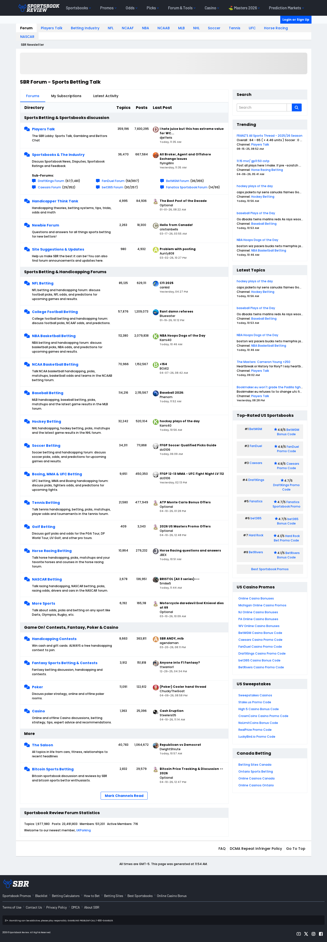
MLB (181, 28)
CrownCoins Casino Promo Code (263, 716)
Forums (32, 95)
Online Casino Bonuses (256, 598)
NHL (196, 28)
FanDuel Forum (113, 181)
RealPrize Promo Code (255, 730)
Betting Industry (85, 28)
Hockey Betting (46, 421)
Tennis (234, 28)
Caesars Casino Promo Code (260, 640)
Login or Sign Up (295, 19)
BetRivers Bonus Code (288, 555)
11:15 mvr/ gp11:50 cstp (253, 161)
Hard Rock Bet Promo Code (287, 538)
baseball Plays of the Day (256, 213)
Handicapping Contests (54, 638)
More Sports (43, 603)
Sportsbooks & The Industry (58, 154)
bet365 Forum (112, 187)
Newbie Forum (45, 225)
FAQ (222, 848)
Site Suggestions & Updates (58, 249)
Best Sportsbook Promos (270, 569)
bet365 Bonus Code (287, 521)
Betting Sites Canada (254, 765)
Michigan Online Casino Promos (262, 605)
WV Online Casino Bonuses (259, 626)
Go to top (295, 848)
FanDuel (256, 446)
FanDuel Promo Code (288, 449)
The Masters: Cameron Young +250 (263, 362)
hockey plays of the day (255, 186)
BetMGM (255, 429)
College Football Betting (55, 311)
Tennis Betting (46, 502)
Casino (38, 711)
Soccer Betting (46, 445)
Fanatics (256, 501)
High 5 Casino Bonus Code (258, 709)
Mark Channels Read (124, 795)
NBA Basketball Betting (54, 335)
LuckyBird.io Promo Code (256, 736)
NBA (145, 28)
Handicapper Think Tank (55, 201)
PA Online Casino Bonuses (258, 619)
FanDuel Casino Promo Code (260, 646)
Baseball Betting (47, 392)
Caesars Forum (49, 187)
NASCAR (27, 36)
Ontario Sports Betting (255, 771)
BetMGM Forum (177, 181)
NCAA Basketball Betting (55, 364)
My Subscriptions (66, 95)
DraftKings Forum (51, 181)
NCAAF (128, 28)
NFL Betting (42, 283)
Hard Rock (256, 535)
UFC (252, 28)
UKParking (83, 830)
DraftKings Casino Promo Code (262, 653)
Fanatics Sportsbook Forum (186, 187)
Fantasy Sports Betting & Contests (64, 662)
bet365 (256, 518)
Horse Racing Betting (52, 550)
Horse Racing (276, 28)
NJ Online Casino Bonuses (258, 612)
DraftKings (256, 480)
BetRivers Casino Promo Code (261, 667)
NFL (110, 28)
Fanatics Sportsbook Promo (286, 504)
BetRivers (256, 552)
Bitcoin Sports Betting (53, 769)
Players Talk (51, 28)
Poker (37, 687)
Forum (26, 28)
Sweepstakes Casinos (255, 695)
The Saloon (42, 745)
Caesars (255, 463)
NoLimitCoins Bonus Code (258, 723)
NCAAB (163, 28)
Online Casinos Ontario (256, 785)
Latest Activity (105, 95)
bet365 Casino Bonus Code (259, 660)
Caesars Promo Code (288, 466)
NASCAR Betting (47, 579)
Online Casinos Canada (256, 778)
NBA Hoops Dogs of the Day (257, 240)
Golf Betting (43, 526)
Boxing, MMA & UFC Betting (57, 474)
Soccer (214, 28)
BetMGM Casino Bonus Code (260, 633)
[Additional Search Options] (289, 107)
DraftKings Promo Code (286, 487)
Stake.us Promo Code (254, 702)
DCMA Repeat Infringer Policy (256, 848)
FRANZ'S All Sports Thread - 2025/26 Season (269, 136)
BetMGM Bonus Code (288, 432)
